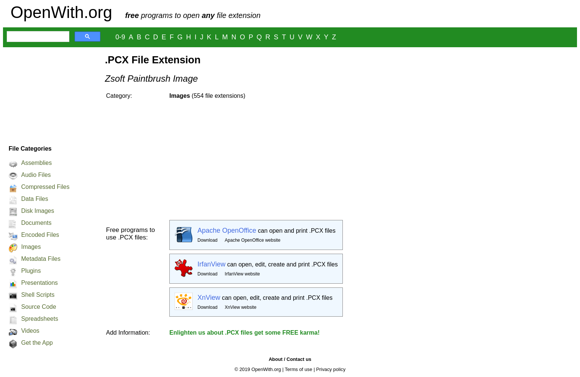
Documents (36, 223)
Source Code (38, 307)
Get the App (37, 343)
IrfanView (211, 264)
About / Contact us (290, 359)
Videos (30, 331)
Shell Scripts (37, 295)
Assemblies (36, 163)
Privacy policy (330, 369)
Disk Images (37, 211)
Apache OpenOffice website (253, 240)
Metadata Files (40, 259)
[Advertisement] (50, 94)
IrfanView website (242, 274)
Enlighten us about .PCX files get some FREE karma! (244, 332)
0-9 (120, 37)
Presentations (39, 283)
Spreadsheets (39, 319)
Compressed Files (45, 187)
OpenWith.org (61, 12)
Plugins (30, 271)
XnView (208, 297)
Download (207, 240)
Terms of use (298, 369)
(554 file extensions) (207, 96)
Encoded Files (40, 235)
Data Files (34, 199)
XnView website (241, 307)
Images (30, 247)
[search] (37, 36)
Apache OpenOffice (226, 230)
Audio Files (36, 175)
